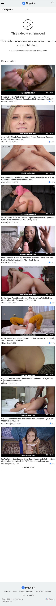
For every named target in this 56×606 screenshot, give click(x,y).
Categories (7, 9)
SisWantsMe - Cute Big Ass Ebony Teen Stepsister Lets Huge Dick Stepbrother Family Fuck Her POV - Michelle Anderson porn (27, 460)
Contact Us (30, 596)
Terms (15, 592)
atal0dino (4, 464)
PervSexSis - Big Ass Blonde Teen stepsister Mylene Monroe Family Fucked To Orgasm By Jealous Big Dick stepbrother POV (27, 98)
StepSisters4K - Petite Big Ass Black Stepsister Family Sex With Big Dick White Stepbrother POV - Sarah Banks (27, 259)
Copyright (29, 592)
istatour (4, 222)
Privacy (21, 592)
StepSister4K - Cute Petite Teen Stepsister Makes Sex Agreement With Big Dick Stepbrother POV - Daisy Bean (28, 219)
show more (29, 468)
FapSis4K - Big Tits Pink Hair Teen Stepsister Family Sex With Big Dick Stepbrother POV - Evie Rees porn (27, 178)
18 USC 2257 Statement (43, 592)
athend (3, 303)
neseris (4, 102)
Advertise (7, 592)
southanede (5, 423)
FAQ (23, 596)
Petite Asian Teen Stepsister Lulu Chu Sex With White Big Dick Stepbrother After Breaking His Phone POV (26, 299)
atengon (4, 142)
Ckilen (3, 343)
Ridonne (4, 383)
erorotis (4, 182)
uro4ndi (4, 262)
